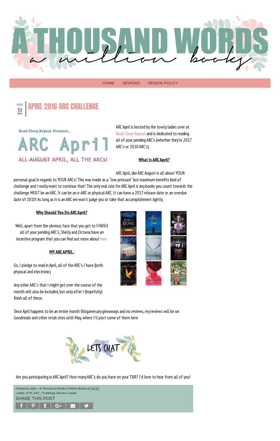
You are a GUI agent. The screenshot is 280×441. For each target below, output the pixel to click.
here (103, 239)
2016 (29, 393)
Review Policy (163, 83)
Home (108, 83)
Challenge (48, 393)
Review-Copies (66, 393)
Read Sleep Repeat (131, 133)
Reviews (131, 83)
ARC (36, 393)
